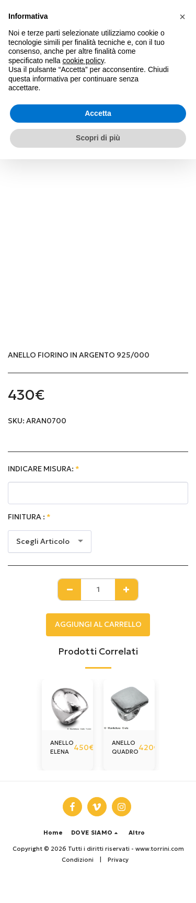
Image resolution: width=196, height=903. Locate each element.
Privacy (118, 859)
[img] (67, 704)
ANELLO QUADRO (125, 747)
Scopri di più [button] (98, 138)
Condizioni (78, 859)
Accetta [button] (98, 113)
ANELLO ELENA (62, 747)
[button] (95, 833)
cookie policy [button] (83, 60)
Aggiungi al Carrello (98, 624)
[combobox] (49, 541)
